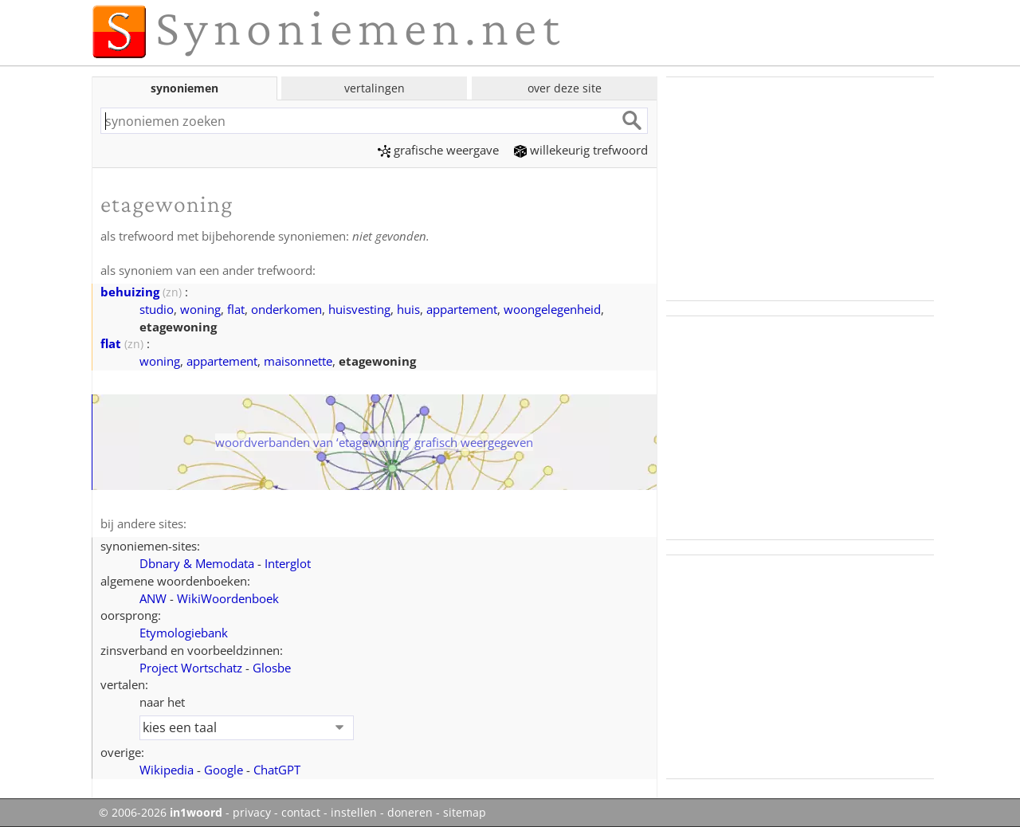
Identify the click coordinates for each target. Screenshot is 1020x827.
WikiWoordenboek (228, 598)
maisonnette (298, 361)
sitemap (464, 812)
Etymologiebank (183, 633)
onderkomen (286, 309)
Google (223, 770)
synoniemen (184, 88)
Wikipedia (166, 770)
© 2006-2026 (160, 812)
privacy (252, 812)
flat (236, 309)
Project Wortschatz (190, 668)
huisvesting (359, 309)
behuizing (129, 292)
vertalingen (374, 88)
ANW (153, 598)
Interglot (288, 563)
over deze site (565, 88)
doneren (410, 812)
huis (408, 309)
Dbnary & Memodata (196, 563)
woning (200, 309)
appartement (461, 309)
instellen (354, 812)
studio (156, 309)
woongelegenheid (552, 309)
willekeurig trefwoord (581, 150)
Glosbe (272, 668)
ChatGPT (276, 770)
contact (300, 812)
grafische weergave (438, 150)
